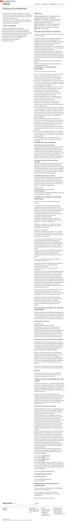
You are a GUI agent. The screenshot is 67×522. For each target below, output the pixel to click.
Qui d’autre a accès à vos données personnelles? (14, 36)
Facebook (5, 508)
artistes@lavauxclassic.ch (59, 513)
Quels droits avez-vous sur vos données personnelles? (16, 31)
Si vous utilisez (42, 455)
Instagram (5, 509)
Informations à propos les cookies (11, 39)
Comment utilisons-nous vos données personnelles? (15, 34)
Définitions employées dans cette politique (13, 28)
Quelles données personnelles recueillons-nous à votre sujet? (17, 33)
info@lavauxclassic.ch (46, 515)
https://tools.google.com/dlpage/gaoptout (44, 471)
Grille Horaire (44, 4)
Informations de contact (8, 41)
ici (48, 465)
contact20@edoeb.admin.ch (44, 479)
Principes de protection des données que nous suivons (16, 29)
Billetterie (37, 4)
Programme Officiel (53, 4)
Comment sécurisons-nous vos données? (13, 37)
